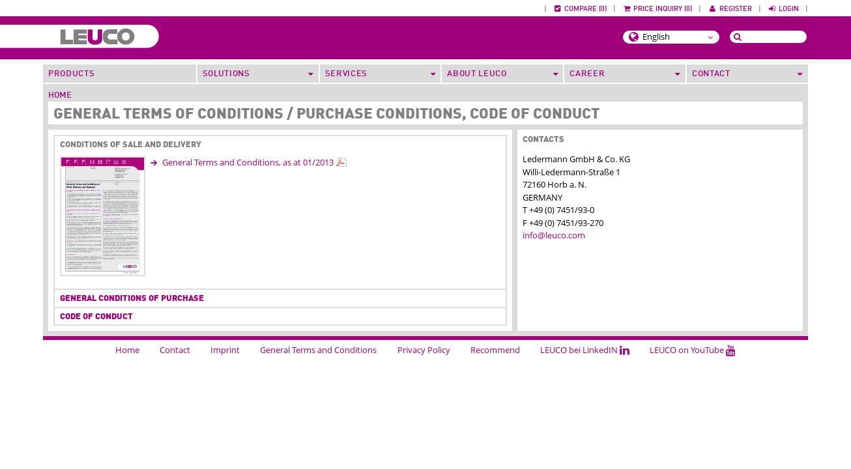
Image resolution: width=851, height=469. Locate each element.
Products (71, 74)
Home (60, 95)
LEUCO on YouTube (693, 350)
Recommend (495, 350)
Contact (175, 350)
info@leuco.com (554, 235)
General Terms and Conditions (318, 350)
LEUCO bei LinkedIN (584, 350)
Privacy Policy (423, 350)
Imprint (225, 350)
